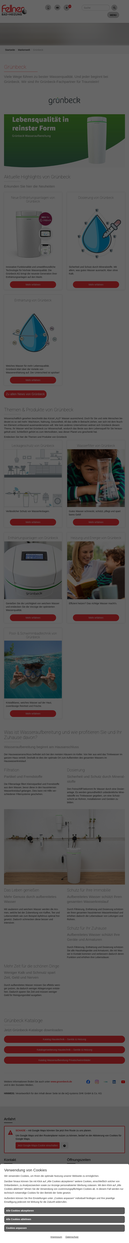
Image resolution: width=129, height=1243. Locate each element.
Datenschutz (72, 1237)
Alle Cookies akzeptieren (20, 1210)
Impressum (56, 1237)
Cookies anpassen (16, 1228)
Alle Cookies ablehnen (18, 1219)
